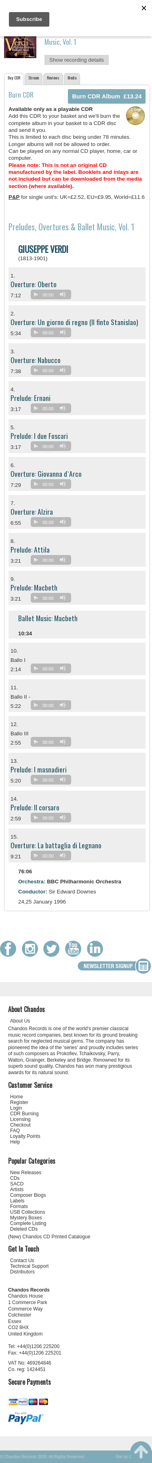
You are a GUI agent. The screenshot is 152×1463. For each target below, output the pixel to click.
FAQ (15, 1130)
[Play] (36, 294)
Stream (33, 78)
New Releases (25, 1172)
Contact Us (22, 1260)
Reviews (53, 78)
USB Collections (27, 1212)
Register (19, 1102)
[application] (53, 296)
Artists (16, 1189)
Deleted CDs (24, 1229)
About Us (20, 1021)
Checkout (20, 1125)
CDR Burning (24, 1114)
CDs (14, 1178)
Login (16, 1108)
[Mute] (62, 294)
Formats (19, 1206)
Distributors (22, 1272)
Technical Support (29, 1266)
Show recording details (76, 60)
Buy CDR (14, 78)
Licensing (20, 1119)
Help (15, 1142)
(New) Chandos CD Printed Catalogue (49, 1237)
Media (72, 78)
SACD (16, 1184)
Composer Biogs (28, 1195)
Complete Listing (28, 1223)
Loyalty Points (25, 1136)
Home (16, 1097)
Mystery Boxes (26, 1218)
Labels (17, 1201)
